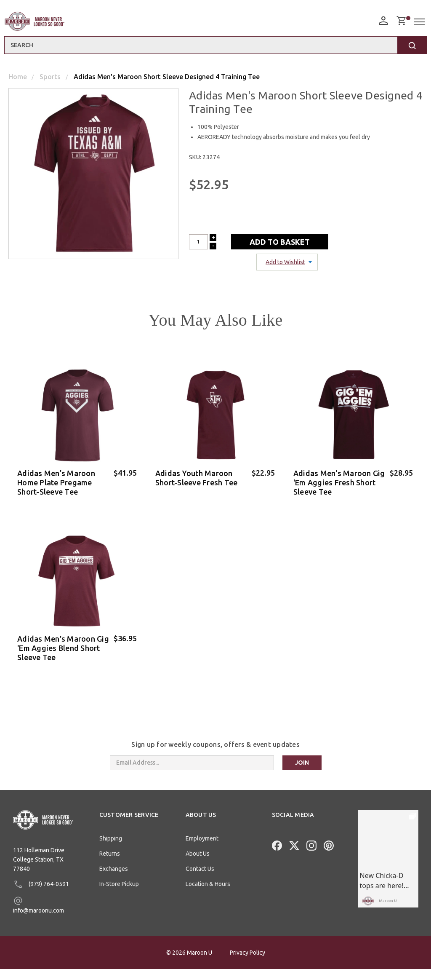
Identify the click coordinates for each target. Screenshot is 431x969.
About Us (198, 853)
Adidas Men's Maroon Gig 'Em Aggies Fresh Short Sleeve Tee (339, 482)
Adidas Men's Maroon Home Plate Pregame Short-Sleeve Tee (56, 482)
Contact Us (200, 868)
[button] (129, 818)
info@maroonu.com (38, 905)
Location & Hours (208, 884)
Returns (109, 853)
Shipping (110, 838)
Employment (202, 838)
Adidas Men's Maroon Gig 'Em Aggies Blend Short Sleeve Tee (63, 647)
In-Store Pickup (119, 884)
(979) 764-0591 (41, 884)
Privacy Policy (247, 952)
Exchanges (113, 868)
